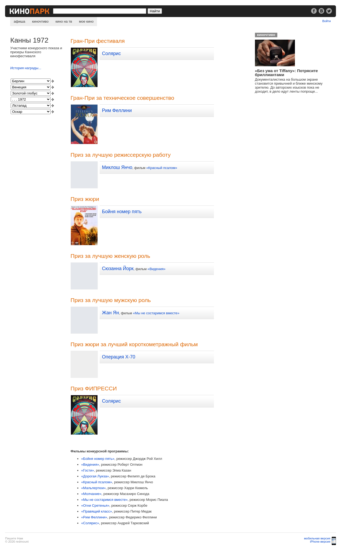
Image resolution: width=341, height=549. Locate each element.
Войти (326, 21)
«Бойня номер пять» (98, 459)
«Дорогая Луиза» (95, 476)
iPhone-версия (320, 541)
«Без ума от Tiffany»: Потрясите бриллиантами (286, 72)
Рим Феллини (117, 110)
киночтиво (40, 21)
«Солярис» (90, 523)
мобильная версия (317, 538)
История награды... (25, 68)
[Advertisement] (292, 138)
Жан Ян (110, 312)
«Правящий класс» (96, 511)
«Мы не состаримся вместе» (156, 313)
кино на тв (63, 21)
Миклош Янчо (117, 167)
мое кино (86, 21)
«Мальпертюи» (93, 488)
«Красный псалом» (161, 168)
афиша (19, 21)
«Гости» (87, 470)
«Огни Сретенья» (95, 505)
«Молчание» (91, 494)
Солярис (111, 53)
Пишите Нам (14, 538)
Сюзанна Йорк (118, 268)
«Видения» (156, 269)
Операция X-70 (118, 357)
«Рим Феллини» (94, 517)
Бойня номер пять (122, 211)
